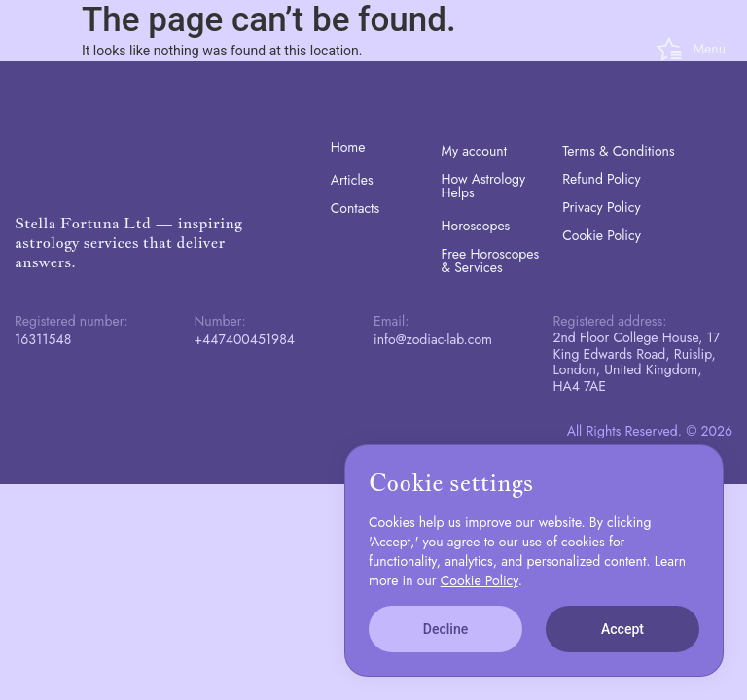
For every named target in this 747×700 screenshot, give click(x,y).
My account (475, 151)
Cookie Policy (601, 235)
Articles (352, 180)
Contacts (355, 208)
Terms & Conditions (618, 151)
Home (348, 147)
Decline (445, 629)
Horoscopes (476, 225)
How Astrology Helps (484, 185)
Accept (622, 629)
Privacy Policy (601, 207)
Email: (391, 321)
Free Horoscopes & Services (491, 260)
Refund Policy (601, 179)
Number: (220, 321)
